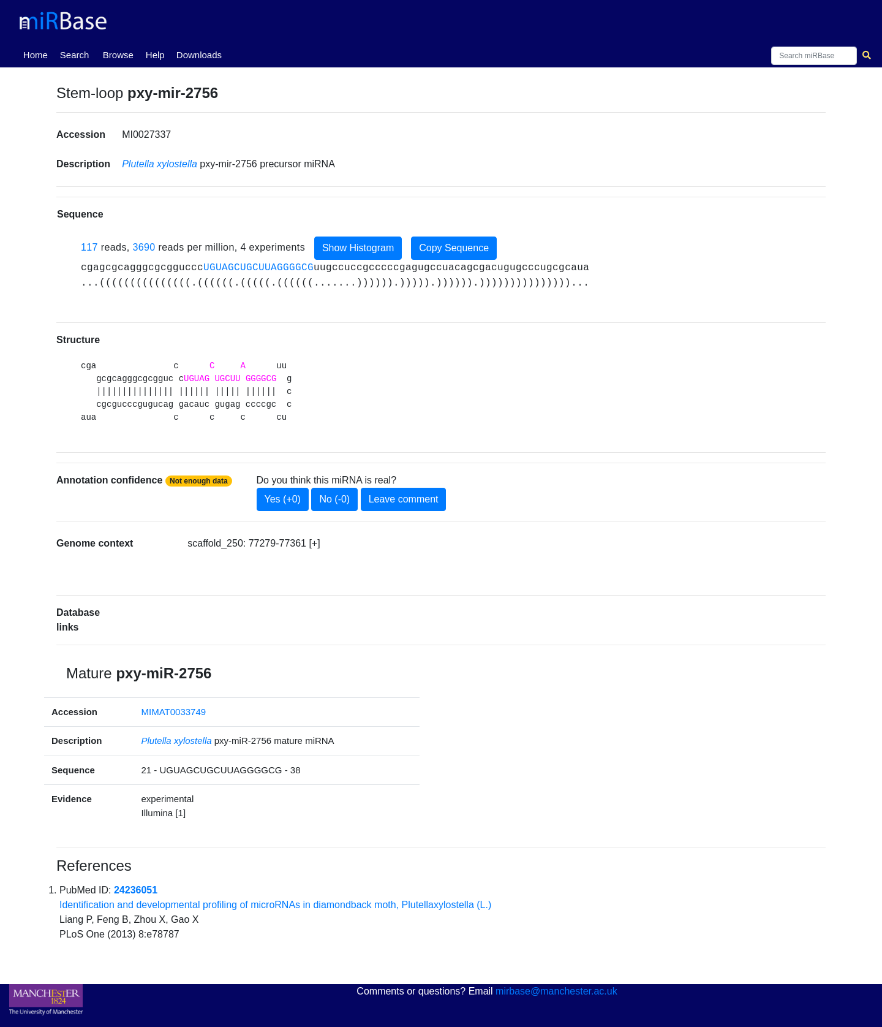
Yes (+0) (283, 499)
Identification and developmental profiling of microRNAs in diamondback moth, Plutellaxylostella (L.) (275, 905)
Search (74, 55)
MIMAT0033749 (173, 712)
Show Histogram (358, 248)
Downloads (199, 55)
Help (155, 55)
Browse (118, 55)
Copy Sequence (454, 248)
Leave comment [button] (404, 499)
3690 (143, 247)
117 (89, 247)
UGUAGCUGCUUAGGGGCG (258, 267)
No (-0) (334, 499)
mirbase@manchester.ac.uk (556, 991)
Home (38, 54)
